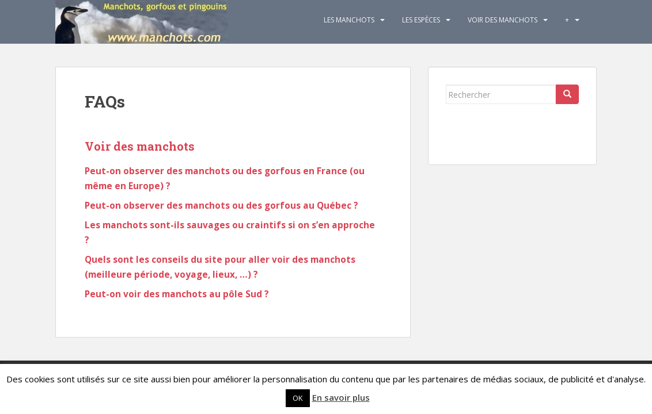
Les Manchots (349, 20)
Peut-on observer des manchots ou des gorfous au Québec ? (221, 206)
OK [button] (298, 398)
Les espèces (421, 20)
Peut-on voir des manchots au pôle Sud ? (177, 294)
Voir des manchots (502, 20)
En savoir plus (341, 397)
